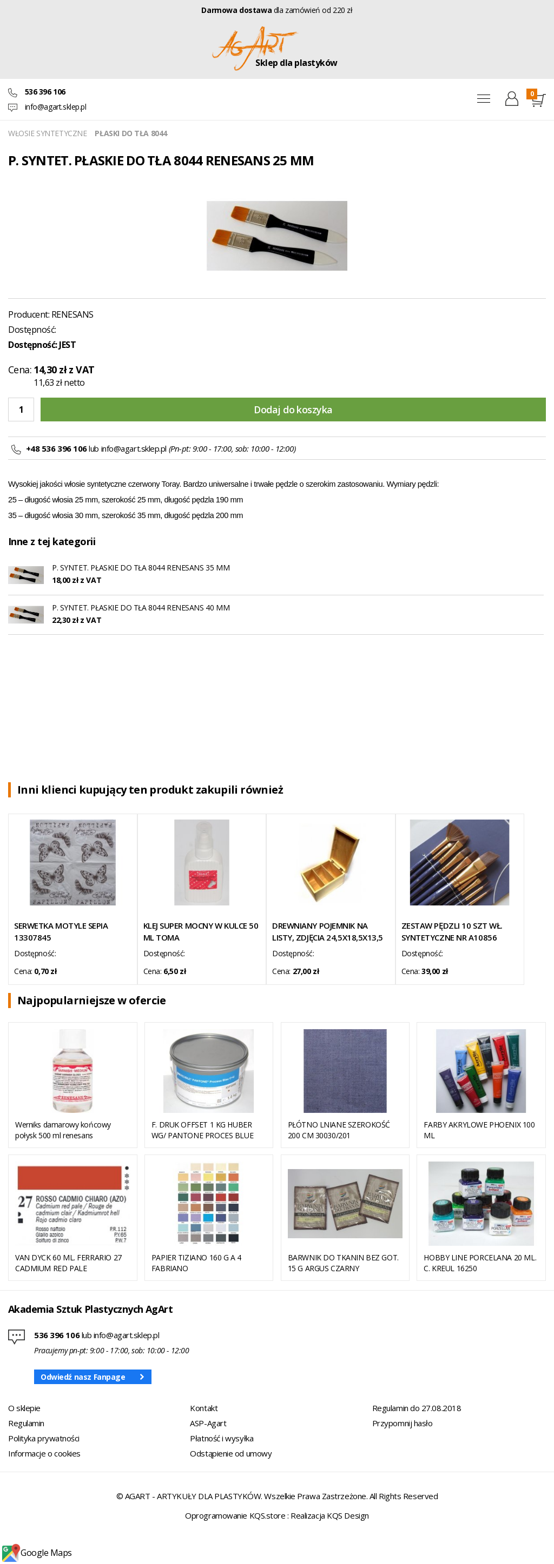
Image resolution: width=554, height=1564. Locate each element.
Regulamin (26, 1423)
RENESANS (72, 314)
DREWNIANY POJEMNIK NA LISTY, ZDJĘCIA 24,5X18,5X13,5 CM (327, 931)
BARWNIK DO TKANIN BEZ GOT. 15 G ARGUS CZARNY (343, 1262)
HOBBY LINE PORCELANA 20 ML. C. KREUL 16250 (480, 1262)
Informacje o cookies (44, 1453)
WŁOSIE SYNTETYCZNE (47, 133)
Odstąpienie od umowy (231, 1453)
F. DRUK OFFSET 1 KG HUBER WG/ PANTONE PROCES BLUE (202, 1129)
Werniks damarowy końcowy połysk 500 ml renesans (63, 1129)
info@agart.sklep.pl (56, 107)
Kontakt (203, 1407)
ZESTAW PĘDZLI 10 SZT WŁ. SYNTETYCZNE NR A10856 (452, 931)
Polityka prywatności (44, 1438)
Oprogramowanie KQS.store (235, 1515)
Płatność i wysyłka (221, 1438)
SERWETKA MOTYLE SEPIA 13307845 (61, 931)
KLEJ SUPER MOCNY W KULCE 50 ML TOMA (201, 931)
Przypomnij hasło (402, 1423)
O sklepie (24, 1407)
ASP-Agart (208, 1423)
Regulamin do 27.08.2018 (416, 1407)
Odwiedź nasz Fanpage (83, 1377)
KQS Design (348, 1515)
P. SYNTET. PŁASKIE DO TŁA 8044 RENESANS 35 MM (140, 567)
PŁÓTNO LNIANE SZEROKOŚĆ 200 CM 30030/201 (339, 1129)
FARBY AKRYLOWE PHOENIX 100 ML (479, 1129)
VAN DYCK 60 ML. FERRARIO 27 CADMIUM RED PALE (68, 1262)
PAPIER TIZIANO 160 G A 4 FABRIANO (196, 1262)
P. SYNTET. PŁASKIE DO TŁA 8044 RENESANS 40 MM (140, 607)
